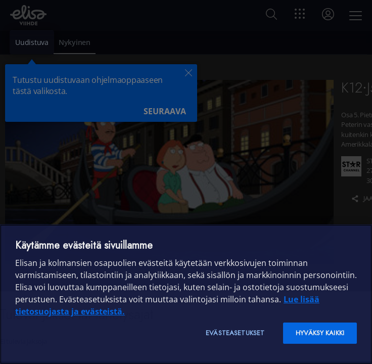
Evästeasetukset (235, 333)
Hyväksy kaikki (320, 333)
